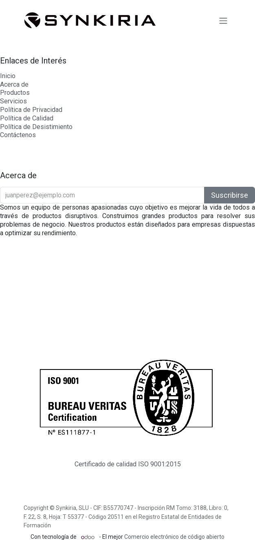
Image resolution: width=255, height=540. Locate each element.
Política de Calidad (26, 118)
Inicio (7, 76)
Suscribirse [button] (229, 195)
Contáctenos (18, 135)
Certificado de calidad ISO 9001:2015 (128, 464)
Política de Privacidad (31, 110)
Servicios (13, 101)
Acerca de (14, 84)
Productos (15, 92)
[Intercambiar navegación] (223, 20)
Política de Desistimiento (36, 127)
